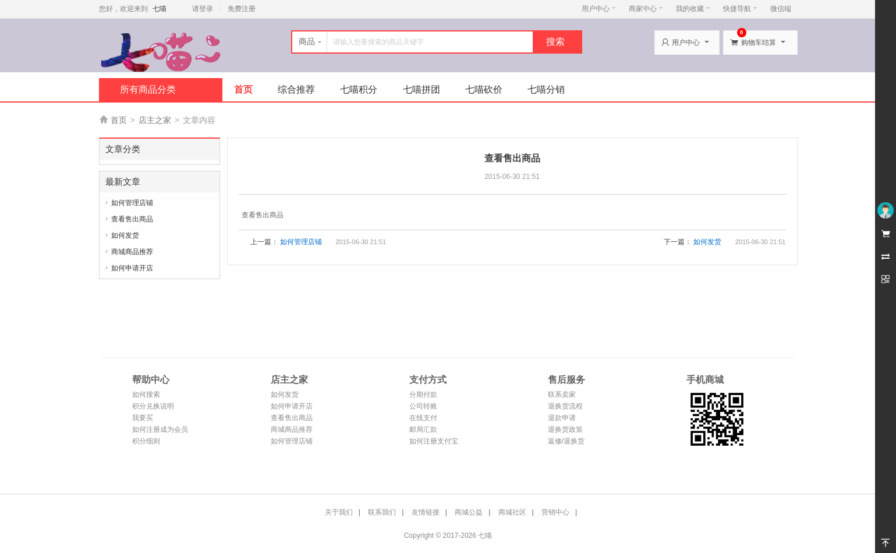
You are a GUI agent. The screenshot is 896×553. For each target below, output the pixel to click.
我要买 (142, 418)
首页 (243, 89)
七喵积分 (358, 89)
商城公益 (469, 512)
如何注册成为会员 (160, 429)
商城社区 (512, 512)
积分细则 (146, 441)
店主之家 (155, 120)
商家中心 (646, 9)
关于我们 (339, 512)
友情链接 (426, 512)
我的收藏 (693, 9)
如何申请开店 (132, 268)
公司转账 (423, 406)
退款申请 (562, 418)
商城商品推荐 (132, 252)
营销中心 (555, 512)
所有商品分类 (148, 89)
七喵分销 (546, 89)
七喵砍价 (483, 89)
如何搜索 (146, 394)
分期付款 (423, 394)
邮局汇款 (423, 429)
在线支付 (423, 418)
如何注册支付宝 (433, 441)
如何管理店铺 (132, 203)
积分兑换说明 (153, 406)
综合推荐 (296, 89)
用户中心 (599, 9)
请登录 (202, 9)
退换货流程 (565, 406)
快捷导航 (740, 9)
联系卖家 (562, 394)
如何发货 (125, 235)
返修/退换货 (566, 441)
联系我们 (382, 512)
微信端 (780, 9)
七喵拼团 (421, 89)
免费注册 (242, 9)
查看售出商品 (132, 219)
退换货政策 (565, 429)
